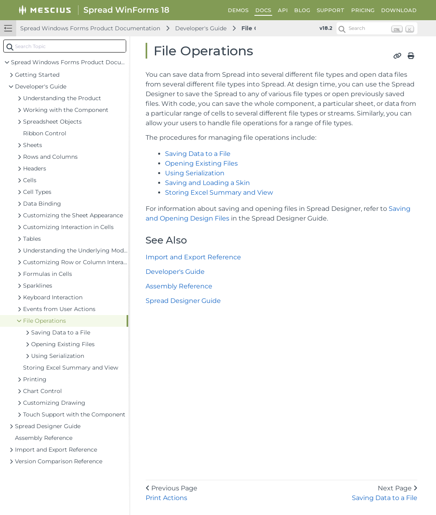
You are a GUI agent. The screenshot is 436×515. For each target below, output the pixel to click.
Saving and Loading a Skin (207, 183)
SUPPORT (331, 10)
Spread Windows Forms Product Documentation (90, 28)
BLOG (302, 10)
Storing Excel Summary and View (219, 192)
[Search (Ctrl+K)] (377, 28)
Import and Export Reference (193, 257)
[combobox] (64, 46)
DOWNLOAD (399, 10)
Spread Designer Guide (183, 301)
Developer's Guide (200, 28)
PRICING (363, 10)
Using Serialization (194, 173)
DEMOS (238, 10)
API (283, 10)
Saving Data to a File (198, 154)
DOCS (263, 10)
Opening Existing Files (201, 163)
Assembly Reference (179, 286)
